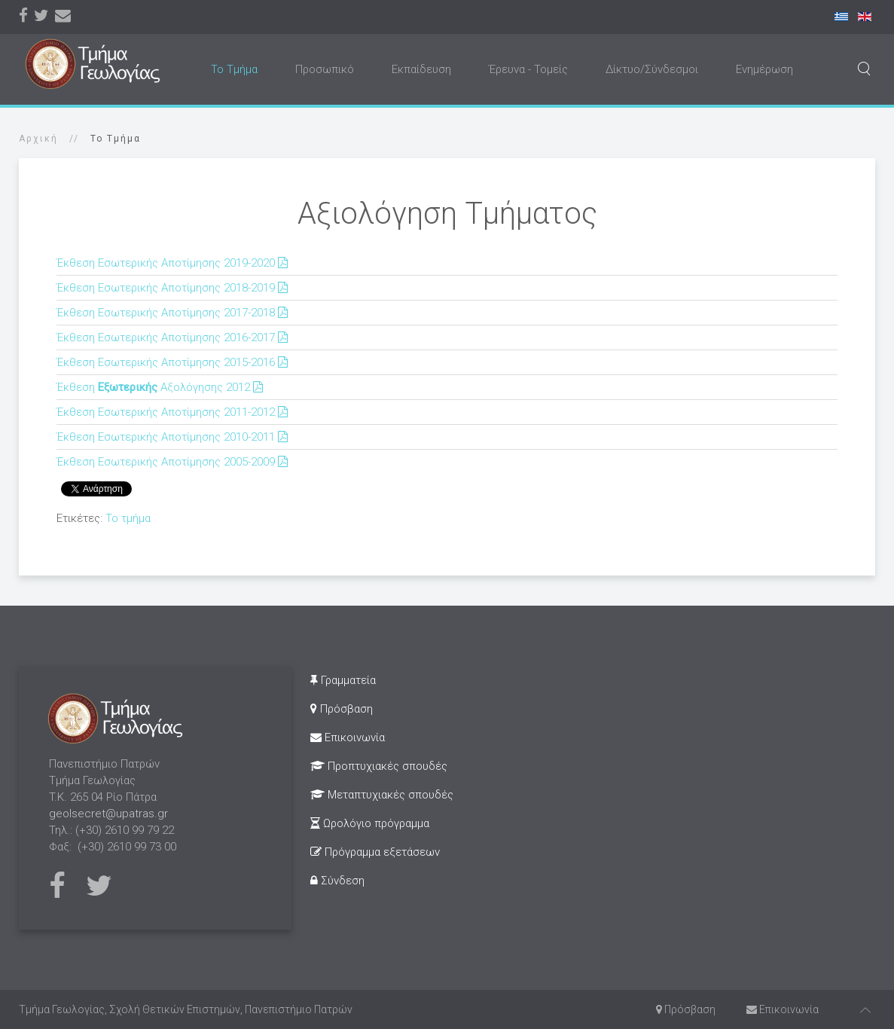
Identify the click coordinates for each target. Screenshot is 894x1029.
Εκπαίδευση (421, 69)
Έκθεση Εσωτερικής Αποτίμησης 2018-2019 (173, 288)
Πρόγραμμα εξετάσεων (375, 852)
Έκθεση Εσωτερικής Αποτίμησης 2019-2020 (173, 263)
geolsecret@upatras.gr (108, 813)
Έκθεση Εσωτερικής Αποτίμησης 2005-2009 (173, 462)
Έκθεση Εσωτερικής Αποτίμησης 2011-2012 (173, 412)
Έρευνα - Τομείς (528, 69)
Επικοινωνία (347, 737)
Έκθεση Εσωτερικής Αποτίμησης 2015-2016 (173, 362)
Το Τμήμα (234, 69)
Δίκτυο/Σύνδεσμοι (652, 69)
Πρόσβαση (341, 709)
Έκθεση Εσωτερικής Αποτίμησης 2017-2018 (173, 312)
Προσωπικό (324, 69)
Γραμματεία (343, 680)
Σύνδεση (337, 880)
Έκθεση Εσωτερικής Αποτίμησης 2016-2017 (173, 337)
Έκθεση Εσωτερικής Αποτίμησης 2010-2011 (173, 437)
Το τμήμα (128, 518)
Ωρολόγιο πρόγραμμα (369, 823)
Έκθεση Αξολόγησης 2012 (161, 387)
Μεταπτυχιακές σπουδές (381, 795)
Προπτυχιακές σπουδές (378, 766)
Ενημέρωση (764, 69)
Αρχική (38, 138)
